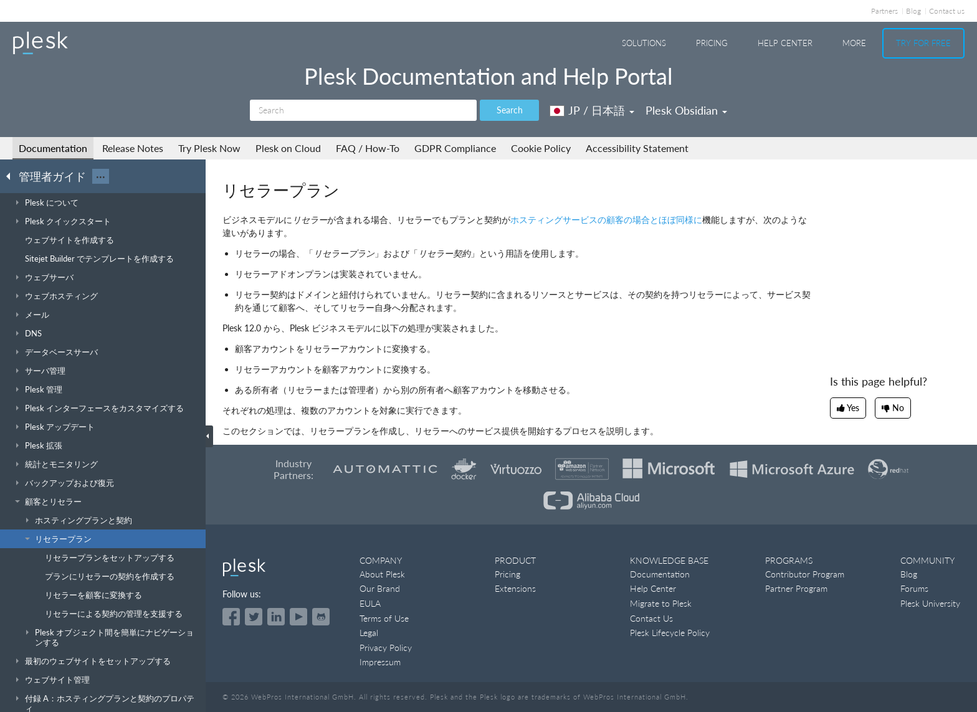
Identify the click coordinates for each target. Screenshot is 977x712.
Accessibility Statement (637, 148)
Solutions (644, 43)
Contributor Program (804, 574)
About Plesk (382, 574)
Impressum (380, 662)
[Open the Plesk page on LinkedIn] (276, 616)
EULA (370, 603)
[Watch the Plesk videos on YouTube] (298, 616)
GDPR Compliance (455, 148)
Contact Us (651, 618)
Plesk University (930, 603)
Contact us (947, 11)
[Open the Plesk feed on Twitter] (253, 616)
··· (100, 176)
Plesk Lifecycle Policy (670, 632)
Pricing (712, 43)
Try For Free (923, 43)
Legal (369, 632)
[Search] (363, 110)
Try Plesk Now (209, 148)
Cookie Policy (541, 148)
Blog (913, 11)
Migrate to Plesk (661, 603)
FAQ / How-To (367, 148)
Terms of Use (384, 618)
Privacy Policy (386, 647)
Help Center (785, 43)
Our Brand (380, 588)
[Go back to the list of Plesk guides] (11, 175)
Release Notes (132, 148)
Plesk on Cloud (288, 148)
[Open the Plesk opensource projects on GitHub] (321, 616)
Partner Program (796, 588)
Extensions (515, 588)
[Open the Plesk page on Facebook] (231, 616)
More (854, 43)
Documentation (53, 148)
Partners (884, 11)
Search (510, 110)
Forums (914, 588)
